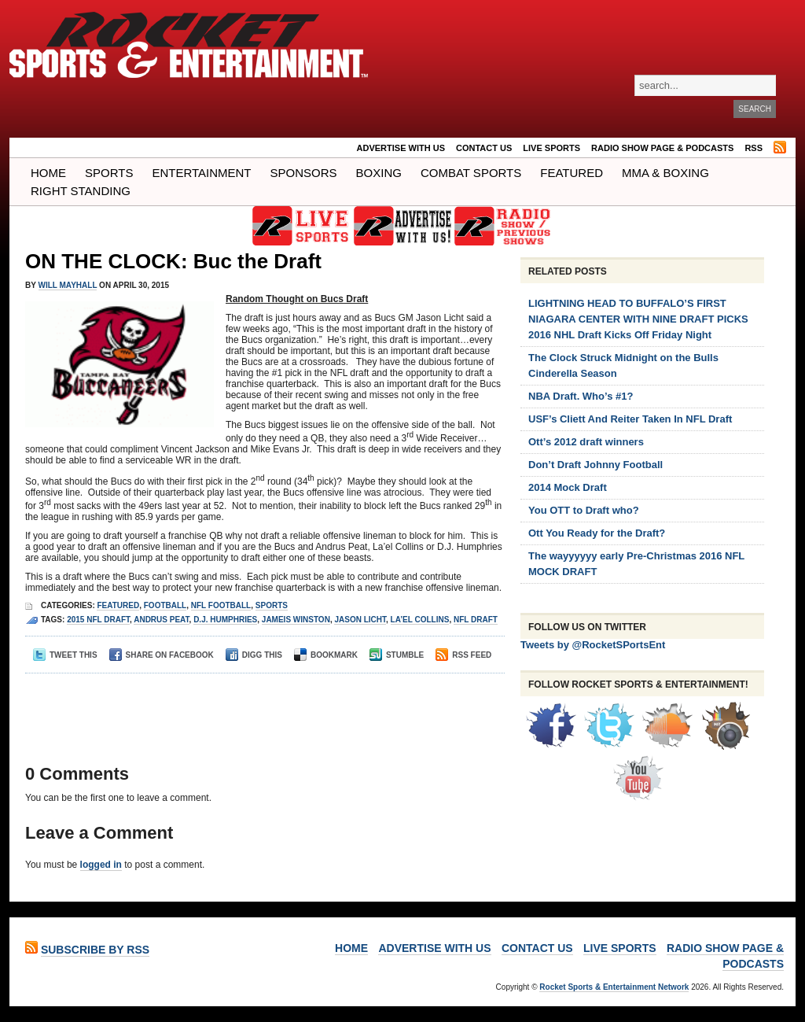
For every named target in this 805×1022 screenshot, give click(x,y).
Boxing (379, 172)
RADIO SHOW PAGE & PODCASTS (662, 148)
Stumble (396, 655)
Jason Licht (360, 619)
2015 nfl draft (98, 619)
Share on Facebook (161, 655)
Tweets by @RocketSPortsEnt (592, 645)
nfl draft (476, 619)
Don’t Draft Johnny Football (595, 464)
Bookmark (326, 655)
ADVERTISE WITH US (401, 148)
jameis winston (296, 619)
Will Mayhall (68, 285)
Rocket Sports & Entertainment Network (614, 987)
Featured (571, 172)
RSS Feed (463, 655)
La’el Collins (420, 619)
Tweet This (65, 655)
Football (165, 605)
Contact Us (484, 148)
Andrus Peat (161, 619)
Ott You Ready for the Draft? (596, 533)
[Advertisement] (260, 705)
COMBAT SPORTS (471, 172)
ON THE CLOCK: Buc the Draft (173, 261)
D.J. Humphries (225, 619)
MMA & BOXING (665, 172)
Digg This (254, 655)
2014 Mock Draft (567, 487)
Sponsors (303, 172)
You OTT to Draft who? (583, 510)
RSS (753, 148)
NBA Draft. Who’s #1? (580, 396)
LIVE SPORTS (551, 148)
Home (48, 172)
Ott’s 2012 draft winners (586, 442)
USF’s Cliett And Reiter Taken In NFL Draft (630, 419)
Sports (109, 172)
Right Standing (80, 190)
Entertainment (201, 172)
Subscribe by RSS (95, 949)
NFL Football (221, 605)
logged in (101, 864)
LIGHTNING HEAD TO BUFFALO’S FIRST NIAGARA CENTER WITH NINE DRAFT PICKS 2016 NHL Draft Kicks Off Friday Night (638, 319)
